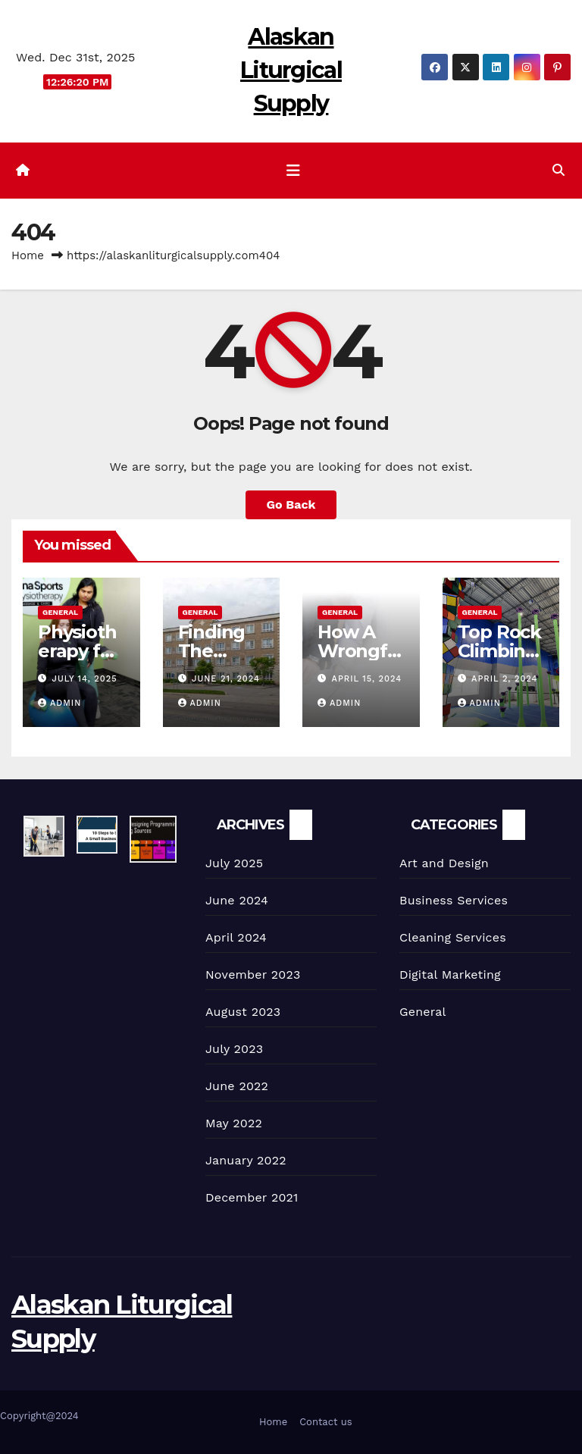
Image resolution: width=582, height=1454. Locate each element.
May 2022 (233, 1123)
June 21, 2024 (226, 679)
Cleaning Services (452, 937)
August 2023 (242, 1011)
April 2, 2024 (504, 679)
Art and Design (444, 863)
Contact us (325, 1421)
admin (59, 703)
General (60, 612)
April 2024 (236, 937)
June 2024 (236, 900)
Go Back (291, 504)
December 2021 (252, 1197)
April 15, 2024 (367, 679)
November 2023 (252, 974)
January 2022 (245, 1160)
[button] (558, 170)
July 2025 (234, 863)
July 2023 (234, 1049)
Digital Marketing (450, 974)
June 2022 (236, 1086)
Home (27, 255)
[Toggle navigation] (293, 170)
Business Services (453, 900)
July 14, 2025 (84, 679)
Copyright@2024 (39, 1415)
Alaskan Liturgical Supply (291, 70)
